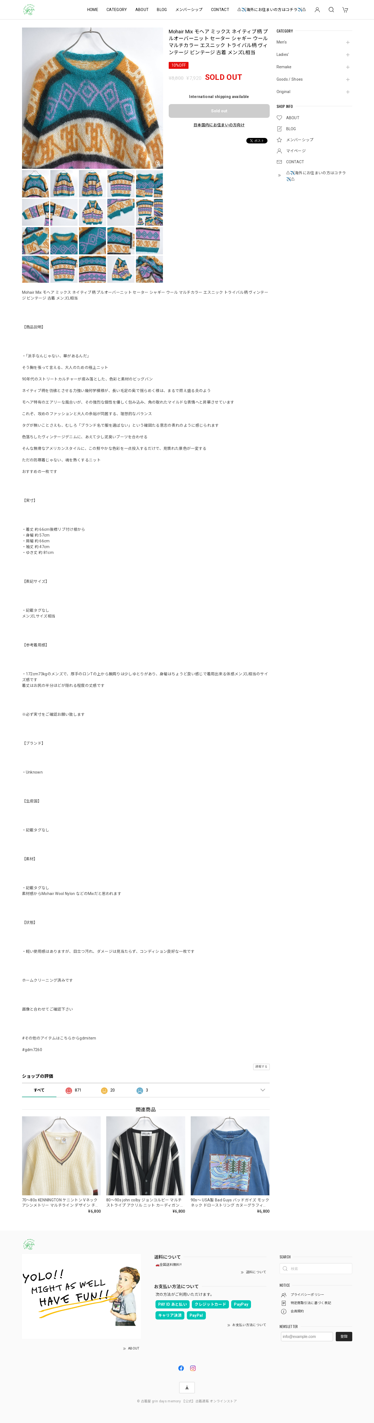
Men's (282, 42)
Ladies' (283, 54)
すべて (39, 1090)
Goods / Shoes (290, 79)
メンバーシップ (189, 9)
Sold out (219, 110)
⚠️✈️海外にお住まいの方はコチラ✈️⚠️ (271, 9)
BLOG (162, 9)
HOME (92, 9)
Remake (284, 67)
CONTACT (220, 9)
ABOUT (142, 9)
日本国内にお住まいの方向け (219, 125)
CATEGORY (117, 9)
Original (284, 91)
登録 (344, 1336)
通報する (261, 1066)
